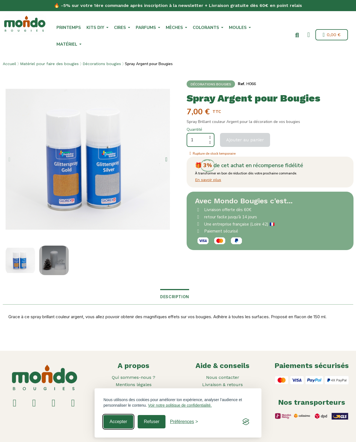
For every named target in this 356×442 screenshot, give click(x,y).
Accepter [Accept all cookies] (118, 421)
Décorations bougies (102, 63)
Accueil (9, 63)
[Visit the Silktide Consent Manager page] (246, 421)
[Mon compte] (308, 35)
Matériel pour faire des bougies (49, 63)
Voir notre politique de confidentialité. (180, 405)
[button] (297, 35)
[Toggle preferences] (184, 422)
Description (174, 296)
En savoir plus (208, 179)
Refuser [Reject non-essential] (151, 421)
